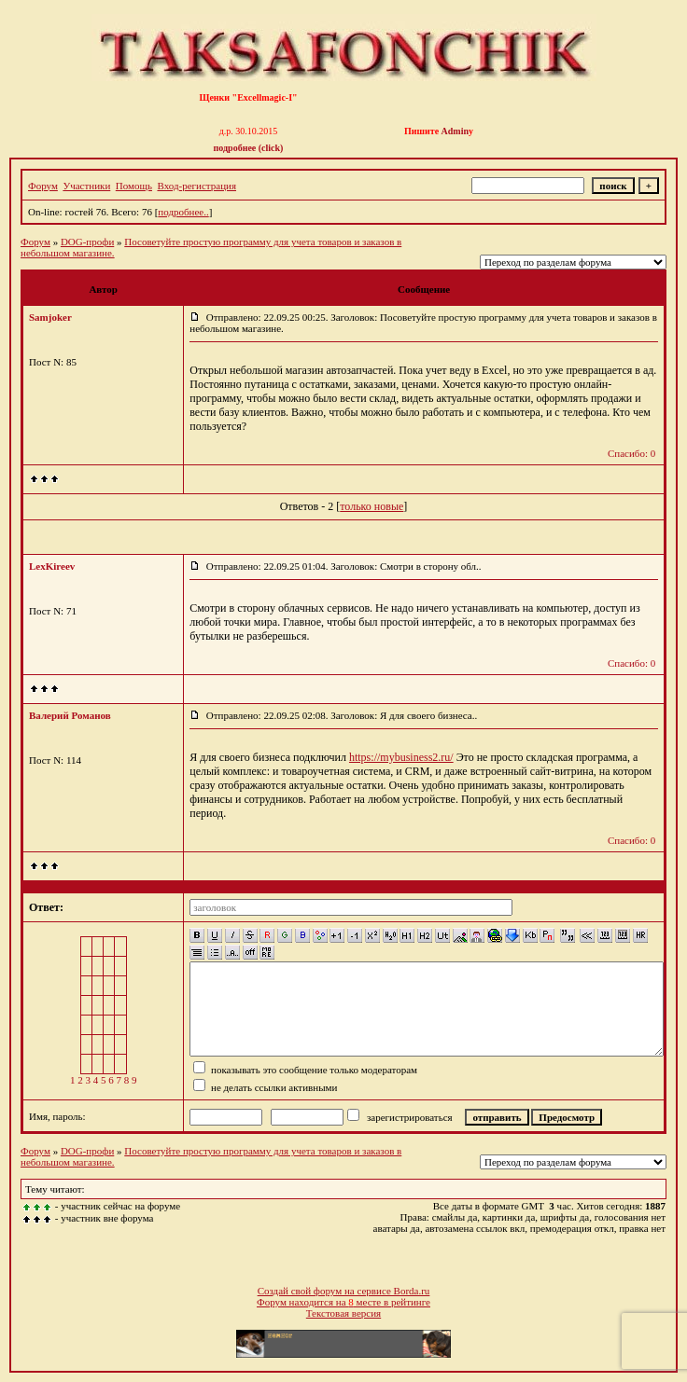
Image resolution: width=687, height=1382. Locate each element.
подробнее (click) (249, 148)
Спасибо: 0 (631, 453)
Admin (455, 131)
